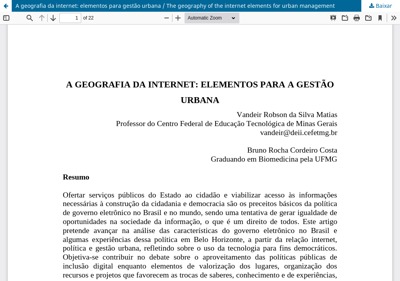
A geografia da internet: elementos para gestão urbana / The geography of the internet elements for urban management (175, 5)
